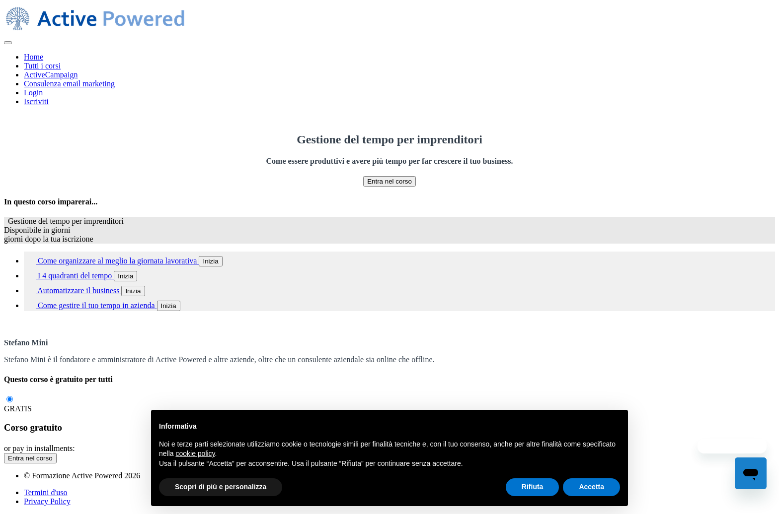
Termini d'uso (46, 492)
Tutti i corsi (42, 66)
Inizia (210, 261)
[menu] (389, 79)
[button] (8, 42)
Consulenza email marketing (69, 83)
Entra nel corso (389, 181)
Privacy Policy (47, 501)
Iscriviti (36, 101)
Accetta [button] (591, 487)
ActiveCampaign (51, 74)
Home (33, 57)
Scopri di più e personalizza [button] (220, 487)
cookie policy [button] (195, 453)
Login (33, 92)
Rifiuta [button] (533, 487)
